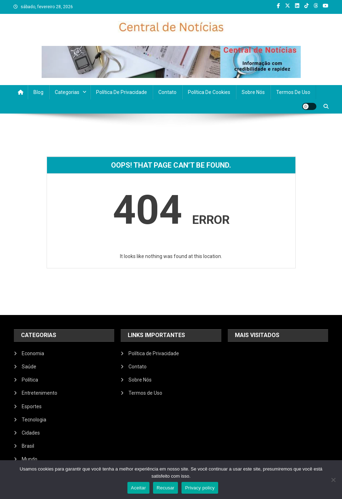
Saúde (29, 366)
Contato (167, 92)
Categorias (67, 92)
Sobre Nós (253, 92)
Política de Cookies (209, 92)
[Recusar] (333, 479)
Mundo (29, 459)
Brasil (28, 446)
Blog (38, 92)
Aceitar (138, 487)
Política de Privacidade (121, 92)
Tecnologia (34, 419)
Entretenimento (39, 393)
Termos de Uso (293, 92)
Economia (33, 353)
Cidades (31, 433)
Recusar (165, 487)
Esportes (32, 406)
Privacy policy (200, 487)
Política (30, 380)
